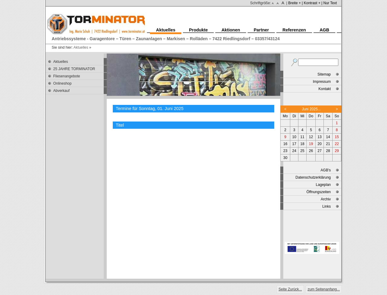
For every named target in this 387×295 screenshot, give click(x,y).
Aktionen (230, 30)
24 (294, 151)
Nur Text (330, 3)
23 (285, 151)
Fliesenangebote (66, 76)
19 (311, 144)
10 (294, 137)
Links (326, 206)
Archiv (326, 199)
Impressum (322, 81)
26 (311, 151)
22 (337, 144)
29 (337, 151)
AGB (324, 30)
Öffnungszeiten (318, 192)
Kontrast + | (313, 3)
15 (337, 137)
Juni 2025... (311, 109)
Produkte (198, 30)
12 (311, 137)
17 (294, 144)
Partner (261, 30)
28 (328, 151)
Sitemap (324, 74)
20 (319, 144)
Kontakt (324, 89)
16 (285, 144)
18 (302, 144)
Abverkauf (61, 91)
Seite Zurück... (290, 289)
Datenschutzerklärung (313, 177)
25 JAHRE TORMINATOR (74, 69)
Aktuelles (80, 47)
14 (328, 137)
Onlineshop (62, 83)
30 (285, 158)
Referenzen (294, 30)
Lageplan (323, 185)
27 (319, 151)
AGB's (325, 170)
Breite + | (295, 3)
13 (319, 137)
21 (328, 144)
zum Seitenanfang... (323, 289)
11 (302, 137)
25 (302, 151)
